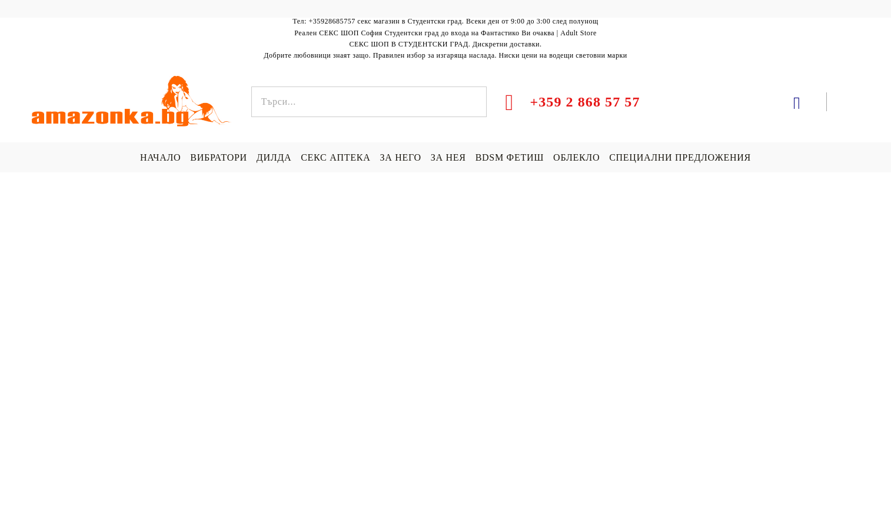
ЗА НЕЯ (448, 157)
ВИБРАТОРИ (218, 157)
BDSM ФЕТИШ (510, 157)
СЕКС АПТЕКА (335, 157)
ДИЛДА (274, 157)
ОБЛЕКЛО (576, 157)
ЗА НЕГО (400, 157)
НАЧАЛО (160, 157)
